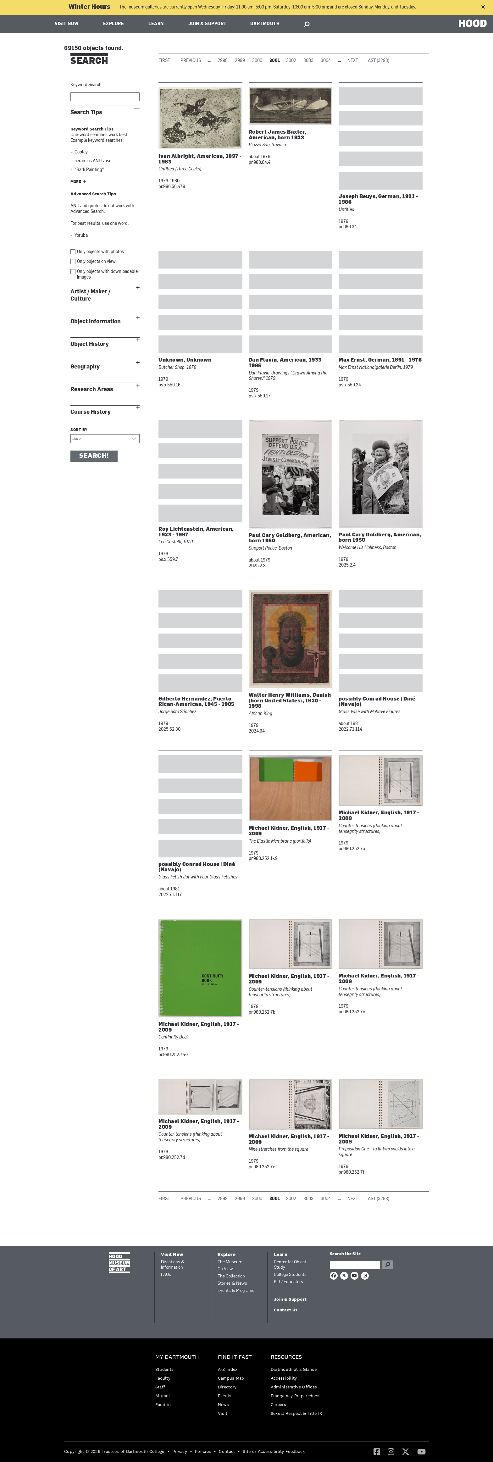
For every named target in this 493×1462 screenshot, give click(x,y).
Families (164, 1404)
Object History (89, 344)
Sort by (79, 430)
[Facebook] (377, 1451)
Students (164, 1369)
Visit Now (67, 24)
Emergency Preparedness (296, 1395)
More (75, 182)
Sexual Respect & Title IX (296, 1413)
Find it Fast (235, 1357)
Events (225, 1395)
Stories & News (232, 1283)
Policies (203, 1451)
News (223, 1404)
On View (225, 1269)
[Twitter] (405, 1451)
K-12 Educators (288, 1282)
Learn (156, 24)
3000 (257, 60)
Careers (278, 1404)
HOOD (473, 23)
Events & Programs (236, 1290)
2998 (223, 60)
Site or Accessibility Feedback (274, 1451)
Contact (227, 1451)
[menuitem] (178, 1382)
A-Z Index (228, 1369)
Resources (286, 1357)
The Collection (231, 1276)
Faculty (162, 1378)
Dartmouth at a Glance (294, 1369)
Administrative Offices (294, 1387)
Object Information (95, 321)
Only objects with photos (100, 252)
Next (352, 60)
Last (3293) (377, 60)
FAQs (166, 1274)
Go (387, 1264)
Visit (223, 1413)
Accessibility (284, 1378)
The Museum (230, 1262)
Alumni (162, 1395)
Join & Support (207, 24)
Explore (113, 24)
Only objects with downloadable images (107, 274)
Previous (190, 60)
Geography (85, 366)
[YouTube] (421, 1451)
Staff (160, 1387)
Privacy (179, 1451)
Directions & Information (173, 1265)
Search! (94, 456)
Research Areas (91, 389)
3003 (308, 60)
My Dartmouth (177, 1357)
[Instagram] (391, 1451)
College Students (290, 1274)
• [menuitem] (168, 1451)
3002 (291, 60)
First (164, 60)
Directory (227, 1387)
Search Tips (86, 112)
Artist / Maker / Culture (90, 295)
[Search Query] (355, 1264)
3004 (326, 60)
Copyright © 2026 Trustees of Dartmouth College (114, 1451)
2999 (240, 60)
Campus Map (231, 1378)
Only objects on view (96, 261)
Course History (90, 412)
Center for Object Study (290, 1265)
